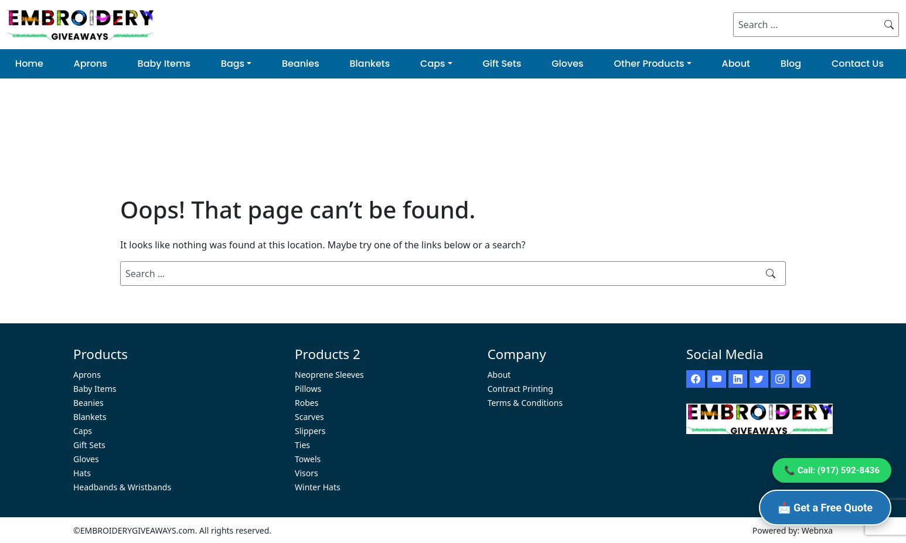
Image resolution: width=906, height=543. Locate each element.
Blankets (370, 63)
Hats (82, 473)
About (735, 63)
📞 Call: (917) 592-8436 (832, 470)
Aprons (90, 63)
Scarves (309, 416)
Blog (791, 63)
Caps (432, 63)
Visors (306, 473)
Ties (302, 444)
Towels (308, 459)
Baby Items (164, 63)
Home (29, 63)
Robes (306, 402)
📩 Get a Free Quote (825, 507)
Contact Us (858, 63)
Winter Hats (317, 487)
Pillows (308, 388)
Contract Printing (520, 388)
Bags (232, 63)
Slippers (310, 430)
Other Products (649, 63)
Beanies (300, 63)
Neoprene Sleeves (329, 374)
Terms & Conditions (525, 402)
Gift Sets (501, 63)
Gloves (567, 63)
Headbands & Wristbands (122, 487)
